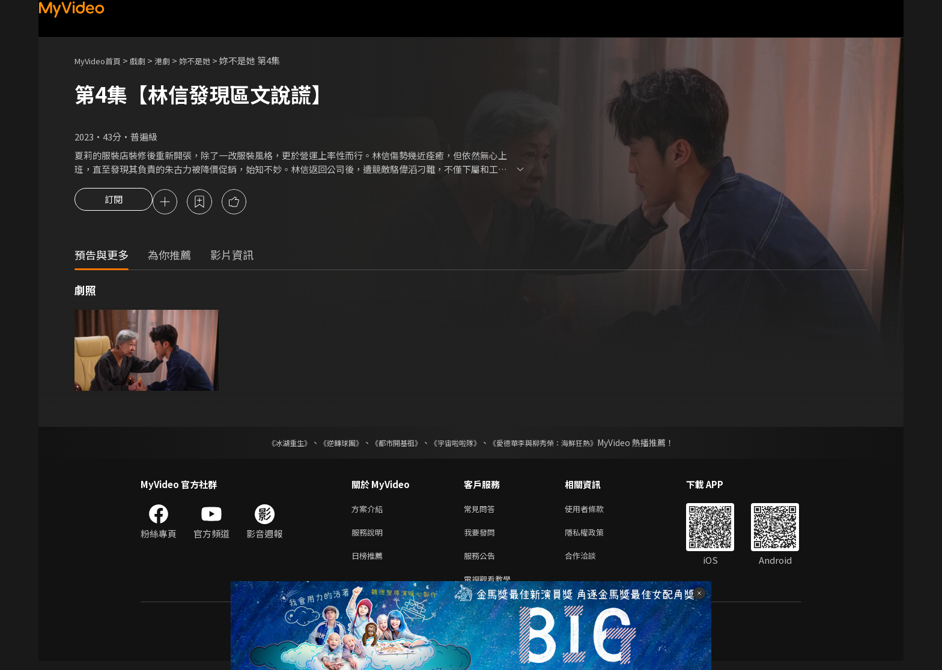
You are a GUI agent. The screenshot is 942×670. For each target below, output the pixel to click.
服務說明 (369, 536)
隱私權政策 (594, 536)
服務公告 (482, 561)
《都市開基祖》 (390, 444)
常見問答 (482, 511)
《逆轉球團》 (327, 444)
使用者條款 (594, 511)
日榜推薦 (369, 561)
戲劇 (147, 60)
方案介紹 (369, 511)
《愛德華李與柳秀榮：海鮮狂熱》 (559, 444)
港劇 (174, 60)
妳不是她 (210, 60)
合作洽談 (590, 561)
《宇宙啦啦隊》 (457, 444)
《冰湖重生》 (268, 444)
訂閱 (113, 203)
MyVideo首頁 (101, 60)
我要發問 (482, 536)
